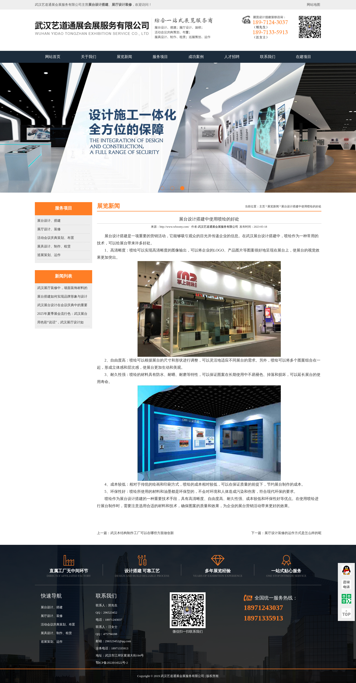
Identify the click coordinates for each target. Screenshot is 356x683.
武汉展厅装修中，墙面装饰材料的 (62, 288)
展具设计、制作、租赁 (54, 246)
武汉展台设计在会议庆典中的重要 (62, 305)
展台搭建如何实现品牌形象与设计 (62, 296)
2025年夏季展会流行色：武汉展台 (62, 313)
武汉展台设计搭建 (261, 236)
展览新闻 (124, 57)
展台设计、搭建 (49, 220)
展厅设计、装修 (49, 229)
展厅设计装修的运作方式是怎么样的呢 (293, 533)
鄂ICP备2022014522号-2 (112, 662)
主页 (262, 206)
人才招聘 (231, 57)
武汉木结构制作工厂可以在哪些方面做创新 (142, 533)
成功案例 (196, 57)
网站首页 (52, 57)
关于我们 (88, 57)
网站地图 (313, 4)
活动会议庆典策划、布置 (55, 238)
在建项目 (303, 57)
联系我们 (267, 57)
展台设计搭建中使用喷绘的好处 (301, 206)
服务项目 (160, 57)
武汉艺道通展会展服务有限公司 (218, 226)
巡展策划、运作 (49, 255)
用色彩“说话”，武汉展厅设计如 (60, 322)
